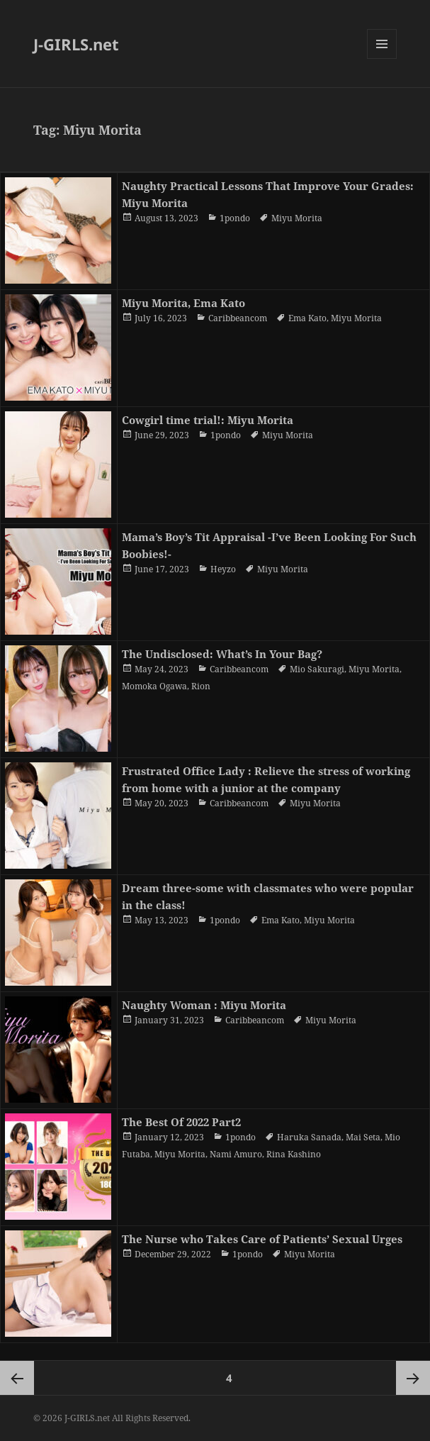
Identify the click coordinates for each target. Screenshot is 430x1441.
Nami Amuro (236, 1154)
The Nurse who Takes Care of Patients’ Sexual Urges (262, 1239)
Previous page (17, 1378)
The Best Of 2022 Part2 (181, 1122)
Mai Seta (363, 1137)
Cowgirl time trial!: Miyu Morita (207, 420)
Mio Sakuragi (317, 669)
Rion (200, 686)
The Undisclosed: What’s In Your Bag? (222, 654)
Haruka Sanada (309, 1137)
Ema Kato (307, 318)
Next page (413, 1378)
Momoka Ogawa (154, 686)
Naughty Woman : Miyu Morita (204, 1005)
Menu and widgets (382, 58)
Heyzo (223, 569)
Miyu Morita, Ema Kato (183, 303)
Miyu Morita (296, 218)
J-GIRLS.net (76, 44)
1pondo (235, 218)
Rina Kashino (293, 1154)
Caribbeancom (237, 318)
